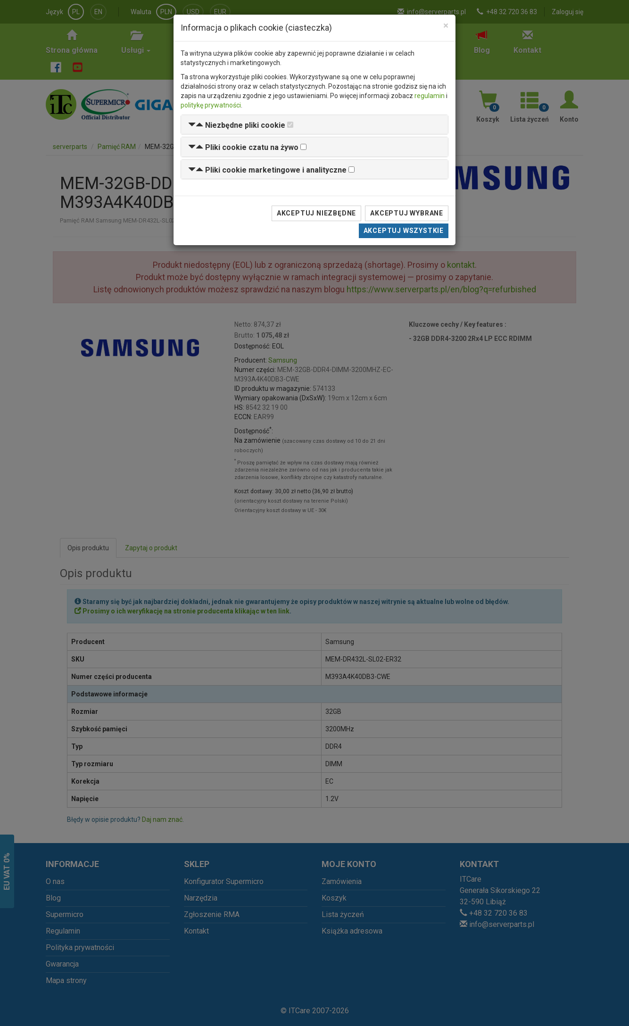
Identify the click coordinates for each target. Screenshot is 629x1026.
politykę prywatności (211, 105)
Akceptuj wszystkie (404, 230)
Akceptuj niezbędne (316, 213)
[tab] (314, 124)
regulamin (429, 95)
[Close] (445, 26)
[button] (236, 125)
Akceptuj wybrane (406, 213)
